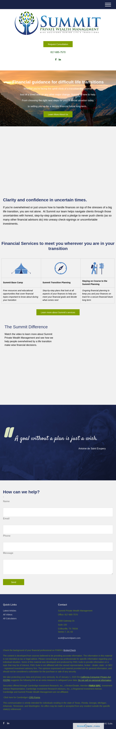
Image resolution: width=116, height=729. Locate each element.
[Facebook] (55, 59)
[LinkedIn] (60, 59)
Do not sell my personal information (94, 680)
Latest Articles (9, 610)
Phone (6, 535)
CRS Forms (34, 697)
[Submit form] (13, 582)
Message (8, 553)
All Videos (7, 614)
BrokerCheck (69, 650)
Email (6, 518)
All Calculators (9, 618)
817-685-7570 (58, 52)
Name (6, 501)
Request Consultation (58, 44)
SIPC (98, 685)
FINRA (92, 685)
